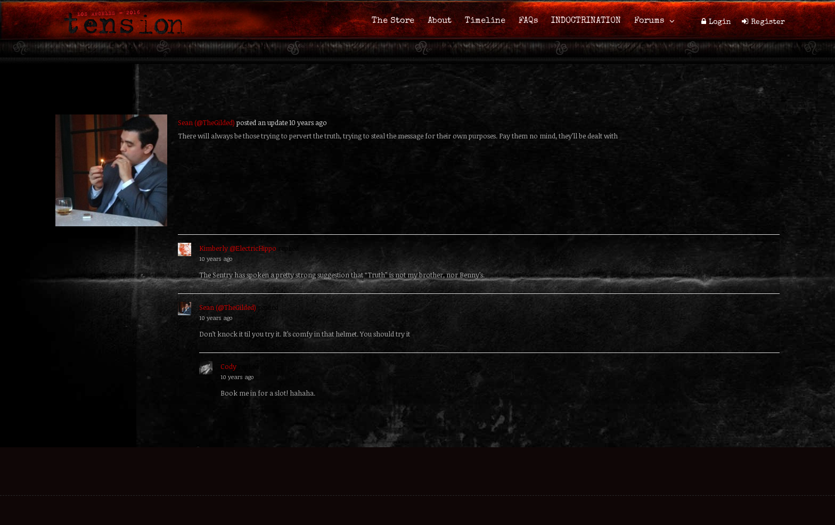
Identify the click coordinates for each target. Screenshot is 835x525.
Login (720, 22)
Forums (649, 21)
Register (768, 22)
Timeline (485, 21)
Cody (228, 366)
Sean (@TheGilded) (206, 122)
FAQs (528, 21)
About (440, 21)
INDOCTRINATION (586, 21)
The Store (393, 21)
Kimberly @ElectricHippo (237, 248)
